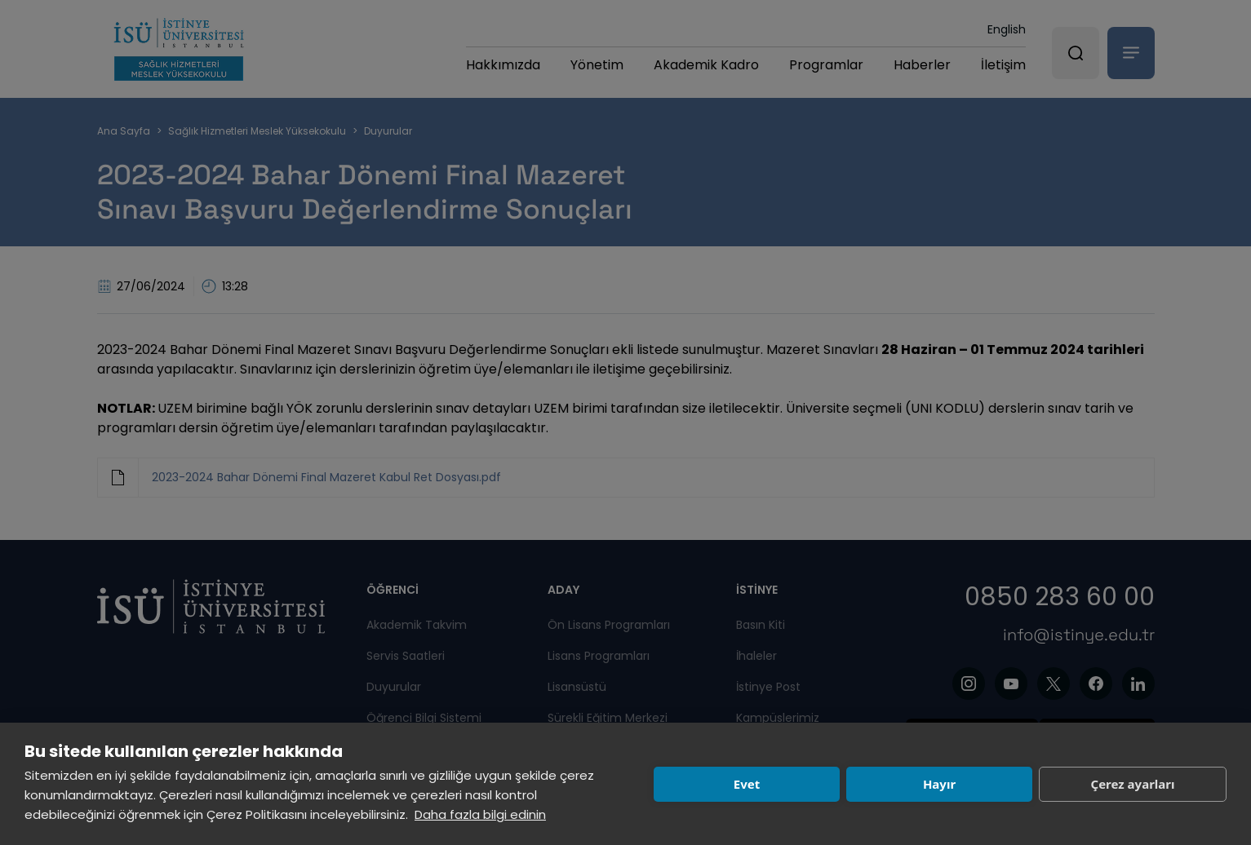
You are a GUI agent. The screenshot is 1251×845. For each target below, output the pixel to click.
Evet (747, 784)
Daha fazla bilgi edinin (480, 814)
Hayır (939, 784)
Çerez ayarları (1133, 784)
